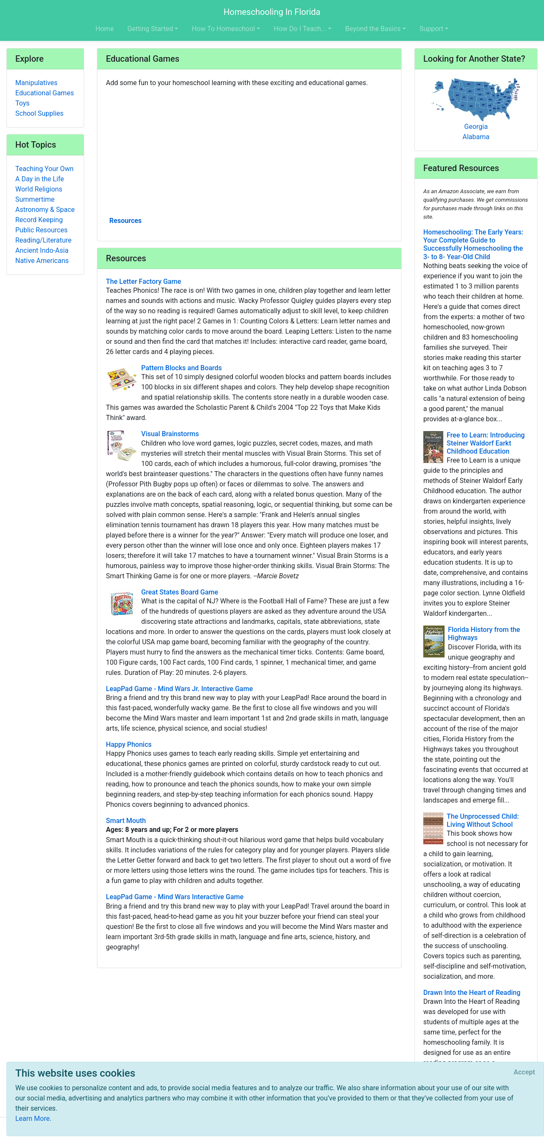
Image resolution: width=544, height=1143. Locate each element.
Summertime (34, 199)
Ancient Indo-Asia (41, 250)
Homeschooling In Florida (272, 12)
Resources (125, 221)
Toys (22, 103)
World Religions (38, 189)
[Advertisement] (249, 151)
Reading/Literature (43, 240)
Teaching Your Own (44, 169)
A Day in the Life (39, 179)
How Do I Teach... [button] (300, 29)
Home (105, 29)
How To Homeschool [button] (223, 29)
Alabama (475, 137)
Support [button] (431, 29)
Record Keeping (39, 220)
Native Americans (42, 261)
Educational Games (44, 93)
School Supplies (39, 113)
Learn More (32, 1118)
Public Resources (41, 230)
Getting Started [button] (150, 29)
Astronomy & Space (45, 210)
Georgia (475, 127)
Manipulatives (36, 83)
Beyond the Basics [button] (373, 29)
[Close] (524, 1072)
